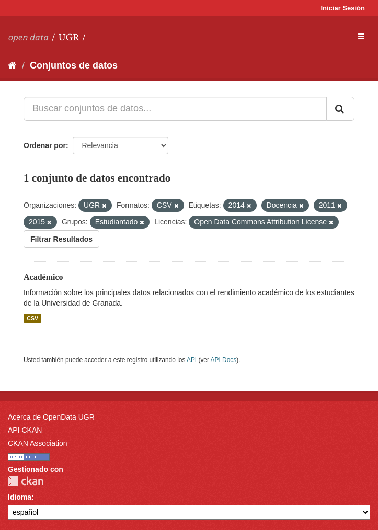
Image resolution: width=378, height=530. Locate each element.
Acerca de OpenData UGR (51, 417)
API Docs (224, 360)
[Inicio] (12, 65)
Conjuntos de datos (74, 65)
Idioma (19, 497)
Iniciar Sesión (342, 8)
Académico (43, 277)
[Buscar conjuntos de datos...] (175, 109)
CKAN (25, 481)
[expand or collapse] (361, 36)
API (192, 360)
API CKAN (25, 430)
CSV (32, 318)
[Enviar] (340, 109)
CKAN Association (37, 443)
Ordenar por (45, 145)
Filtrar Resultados (61, 239)
